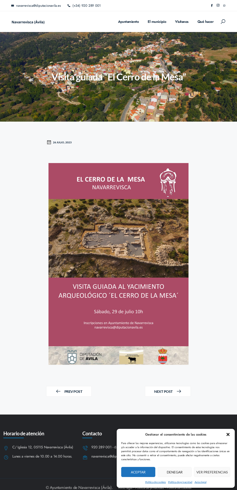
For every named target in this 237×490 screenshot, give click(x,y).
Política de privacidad (180, 482)
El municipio (157, 21)
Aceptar (138, 472)
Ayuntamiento (128, 21)
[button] (228, 434)
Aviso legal (200, 482)
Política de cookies (155, 482)
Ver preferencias (212, 472)
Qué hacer (206, 21)
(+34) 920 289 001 (84, 5)
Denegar (175, 472)
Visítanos (182, 21)
